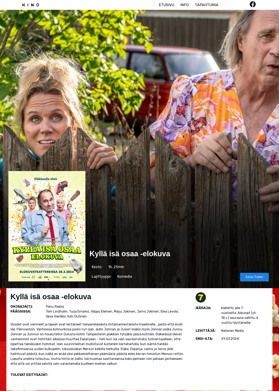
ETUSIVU (166, 5)
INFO (184, 5)
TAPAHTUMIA (206, 5)
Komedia (124, 276)
